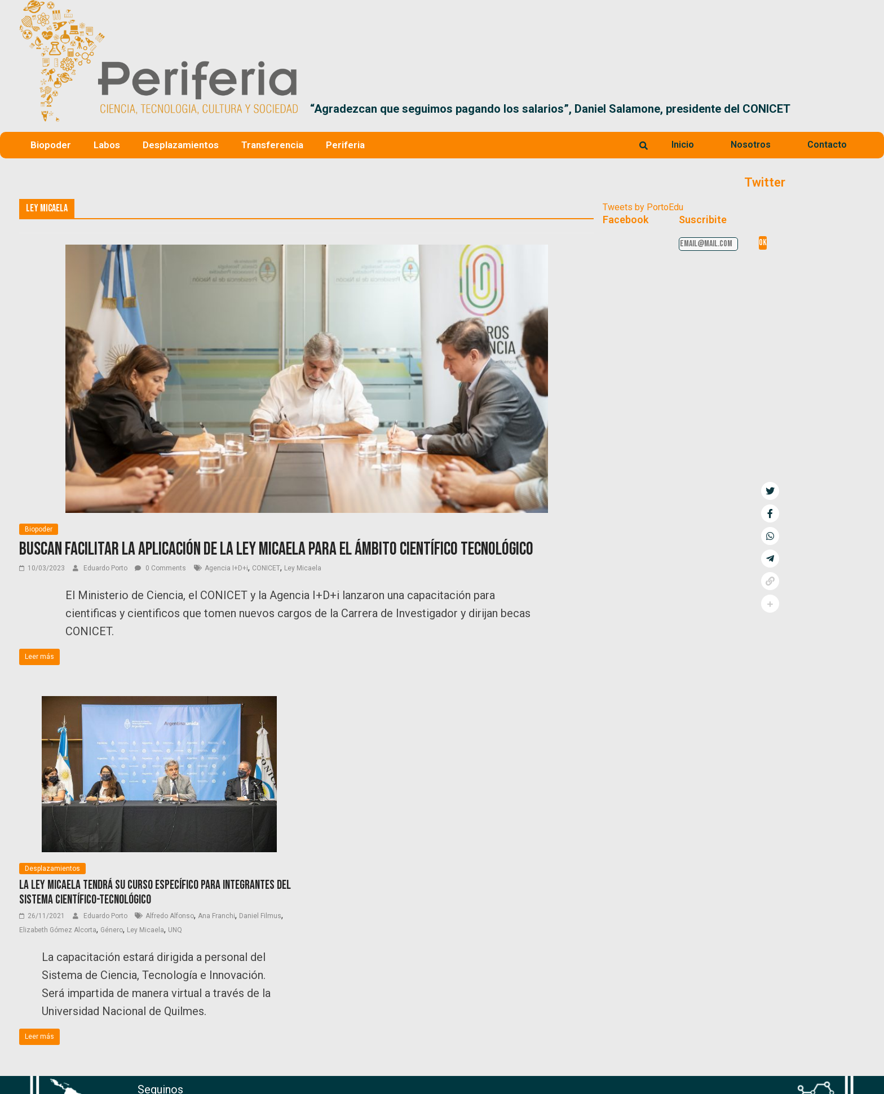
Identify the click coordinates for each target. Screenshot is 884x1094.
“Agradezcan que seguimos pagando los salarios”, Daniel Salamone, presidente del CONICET (550, 109)
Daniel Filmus (260, 916)
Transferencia (272, 144)
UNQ (175, 930)
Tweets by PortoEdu (643, 207)
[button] (851, 108)
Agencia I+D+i (226, 568)
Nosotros (751, 144)
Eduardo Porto (106, 568)
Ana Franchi (216, 916)
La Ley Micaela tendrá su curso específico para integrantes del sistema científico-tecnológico (155, 892)
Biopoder (50, 144)
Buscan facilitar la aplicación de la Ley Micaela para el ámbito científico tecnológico (276, 549)
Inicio (682, 144)
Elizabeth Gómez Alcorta (57, 930)
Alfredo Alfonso (169, 916)
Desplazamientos (181, 144)
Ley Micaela (302, 568)
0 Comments (160, 568)
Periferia (345, 144)
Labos (107, 144)
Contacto (827, 144)
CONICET (266, 568)
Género (111, 930)
